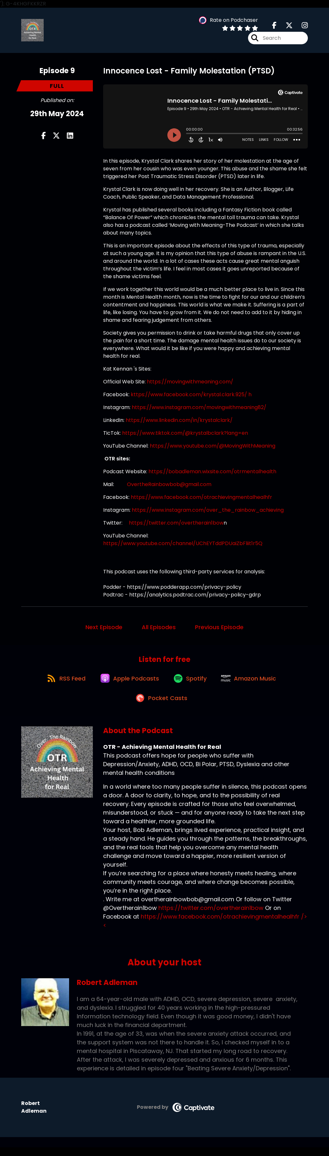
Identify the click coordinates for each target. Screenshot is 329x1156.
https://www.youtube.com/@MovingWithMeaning (212, 448)
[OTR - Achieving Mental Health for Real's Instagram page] (301, 27)
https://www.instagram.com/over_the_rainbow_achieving (208, 512)
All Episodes (159, 629)
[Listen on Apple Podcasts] (128, 683)
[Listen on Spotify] (191, 683)
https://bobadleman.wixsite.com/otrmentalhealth (212, 473)
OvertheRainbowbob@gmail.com (169, 486)
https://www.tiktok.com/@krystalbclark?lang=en (185, 435)
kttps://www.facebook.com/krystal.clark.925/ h (191, 396)
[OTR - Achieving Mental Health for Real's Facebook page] (274, 27)
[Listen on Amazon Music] (252, 683)
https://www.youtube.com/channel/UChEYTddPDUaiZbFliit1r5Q (182, 545)
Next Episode (103, 629)
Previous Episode (219, 629)
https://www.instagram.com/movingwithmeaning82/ (199, 409)
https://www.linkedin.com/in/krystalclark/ (179, 422)
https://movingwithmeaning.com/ (190, 384)
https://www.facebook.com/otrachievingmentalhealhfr (201, 499)
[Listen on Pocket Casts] (161, 706)
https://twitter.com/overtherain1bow (176, 525)
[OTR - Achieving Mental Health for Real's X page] (285, 27)
